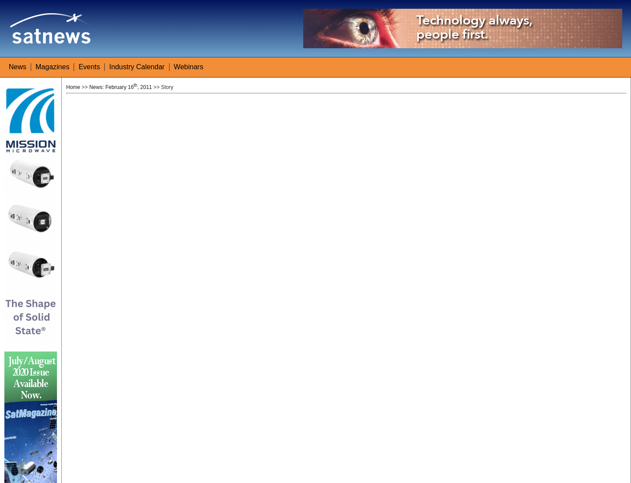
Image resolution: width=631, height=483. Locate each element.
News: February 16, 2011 (120, 87)
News (17, 67)
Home (73, 87)
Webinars (188, 67)
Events (89, 67)
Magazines (52, 67)
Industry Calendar (136, 67)
